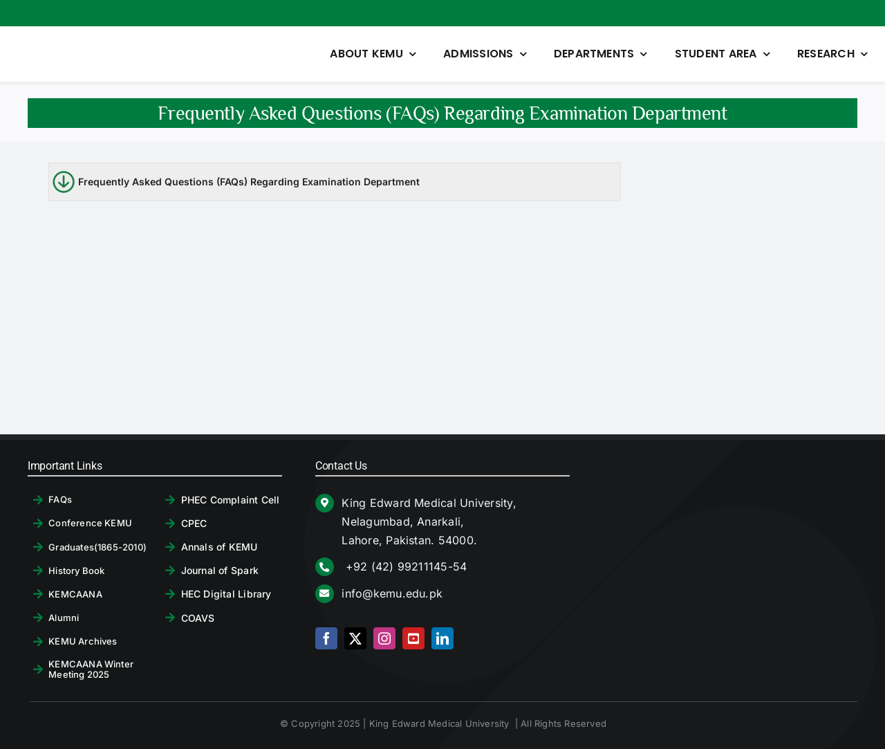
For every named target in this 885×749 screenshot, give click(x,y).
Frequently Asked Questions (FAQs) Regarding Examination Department (249, 181)
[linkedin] (442, 638)
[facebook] (326, 638)
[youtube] (413, 638)
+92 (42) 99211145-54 (404, 566)
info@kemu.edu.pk (392, 593)
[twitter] (355, 638)
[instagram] (384, 638)
